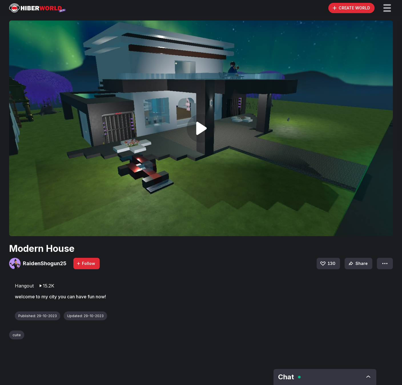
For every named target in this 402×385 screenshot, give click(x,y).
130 (327, 263)
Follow (85, 263)
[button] (387, 8)
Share (357, 263)
